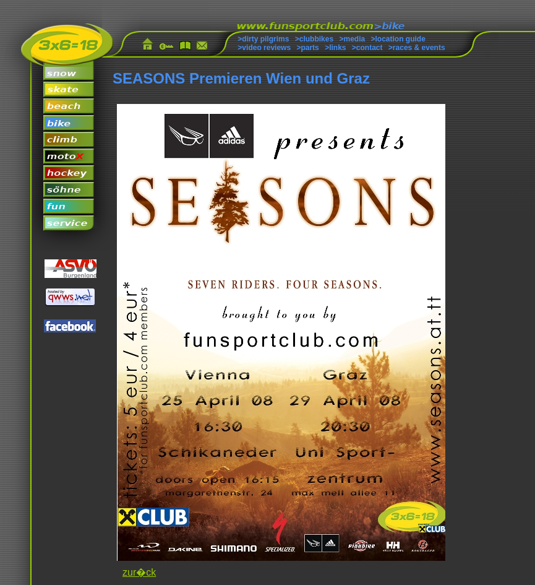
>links (335, 47)
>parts (307, 47)
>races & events (416, 47)
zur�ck (139, 572)
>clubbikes (314, 39)
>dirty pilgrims (263, 39)
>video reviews (264, 47)
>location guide (398, 39)
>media (352, 39)
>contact (367, 47)
